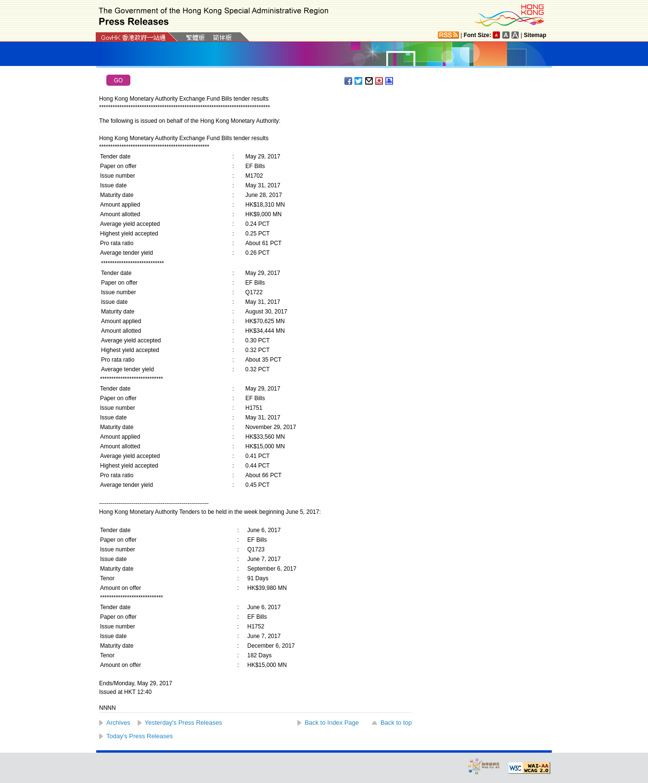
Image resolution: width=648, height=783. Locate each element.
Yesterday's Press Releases (183, 722)
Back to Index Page (332, 722)
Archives (118, 722)
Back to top (396, 722)
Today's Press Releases (139, 736)
